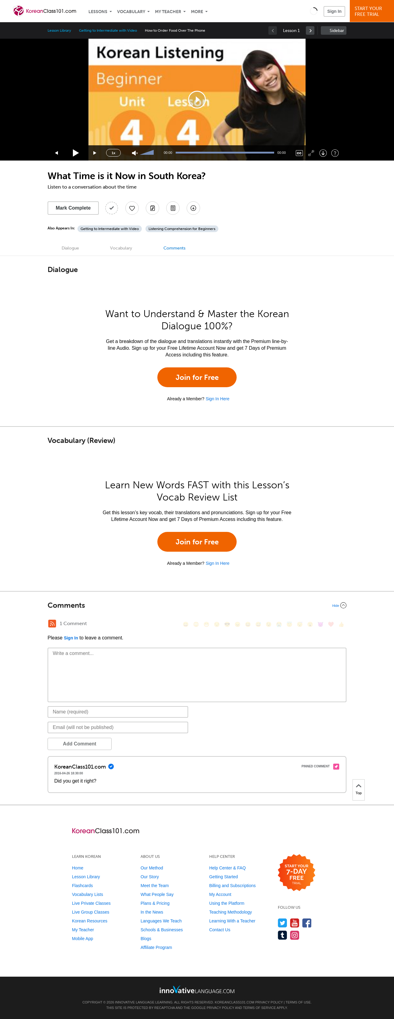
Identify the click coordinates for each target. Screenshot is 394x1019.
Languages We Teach (161, 920)
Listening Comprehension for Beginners (182, 229)
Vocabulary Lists (87, 894)
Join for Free (197, 377)
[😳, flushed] (196, 624)
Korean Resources (89, 920)
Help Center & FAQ (227, 867)
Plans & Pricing (155, 903)
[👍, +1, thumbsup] (341, 624)
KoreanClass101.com (234, 1002)
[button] (314, 11)
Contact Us (219, 929)
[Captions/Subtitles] (299, 153)
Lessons (97, 11)
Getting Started (223, 876)
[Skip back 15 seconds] (57, 153)
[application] (197, 100)
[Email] (118, 727)
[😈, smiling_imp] (320, 624)
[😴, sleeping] (300, 624)
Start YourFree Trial (373, 11)
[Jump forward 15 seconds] (95, 153)
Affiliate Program (156, 947)
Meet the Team (155, 885)
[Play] (76, 153)
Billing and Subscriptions (232, 885)
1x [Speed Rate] (113, 153)
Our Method (152, 867)
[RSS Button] (52, 623)
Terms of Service (259, 1008)
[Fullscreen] (311, 153)
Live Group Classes (90, 912)
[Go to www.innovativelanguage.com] (197, 989)
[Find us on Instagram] (294, 935)
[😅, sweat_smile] (258, 624)
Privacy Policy (269, 1002)
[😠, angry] (237, 624)
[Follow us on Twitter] (282, 923)
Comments (174, 248)
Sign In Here (217, 398)
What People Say (157, 894)
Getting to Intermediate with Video (108, 30)
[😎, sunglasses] (227, 624)
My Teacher (168, 11)
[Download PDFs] (173, 208)
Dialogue (70, 248)
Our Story (150, 876)
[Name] (118, 712)
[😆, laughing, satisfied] (248, 624)
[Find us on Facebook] (307, 923)
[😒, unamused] (217, 624)
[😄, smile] (186, 624)
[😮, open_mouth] (310, 624)
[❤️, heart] (331, 624)
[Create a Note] (152, 208)
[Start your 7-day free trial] (296, 873)
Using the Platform (226, 903)
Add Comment (79, 743)
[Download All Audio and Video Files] (193, 208)
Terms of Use (298, 1002)
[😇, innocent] (289, 624)
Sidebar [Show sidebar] (337, 30)
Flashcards (82, 885)
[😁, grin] (206, 624)
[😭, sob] (279, 624)
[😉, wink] (268, 624)
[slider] (148, 153)
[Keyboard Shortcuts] (335, 153)
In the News (152, 912)
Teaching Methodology (230, 912)
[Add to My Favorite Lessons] (132, 208)
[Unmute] (135, 153)
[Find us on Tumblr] (282, 935)
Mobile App (82, 938)
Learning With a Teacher (232, 920)
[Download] (323, 153)
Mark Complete (73, 208)
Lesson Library (59, 30)
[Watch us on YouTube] (294, 923)
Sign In (334, 11)
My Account (220, 894)
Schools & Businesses (162, 929)
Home (77, 867)
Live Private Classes (91, 903)
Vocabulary (131, 11)
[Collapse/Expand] (197, 605)
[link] (310, 30)
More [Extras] (197, 11)
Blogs (146, 938)
